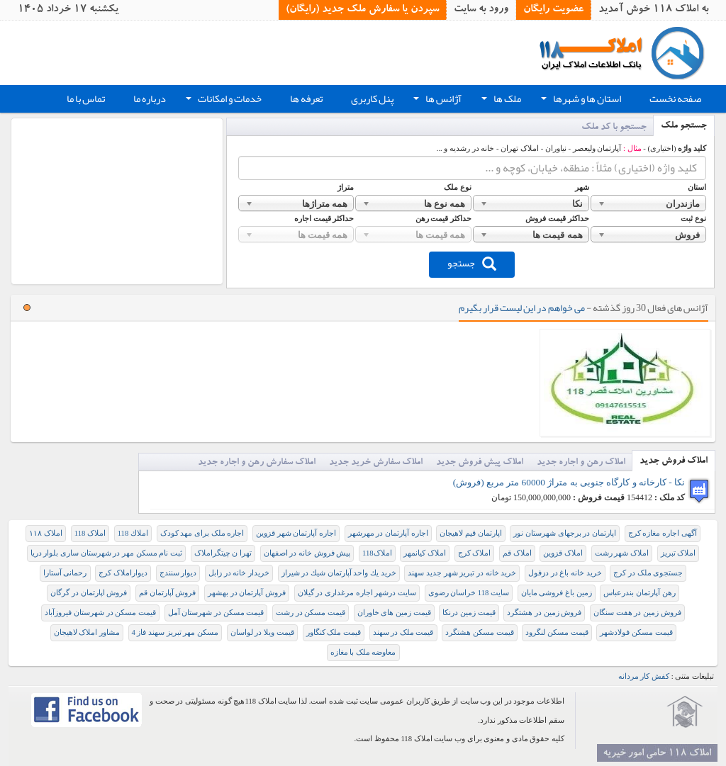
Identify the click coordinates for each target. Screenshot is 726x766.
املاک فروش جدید (674, 461)
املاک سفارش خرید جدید (376, 463)
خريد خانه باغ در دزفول (565, 573)
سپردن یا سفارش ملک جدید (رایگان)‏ (362, 10)
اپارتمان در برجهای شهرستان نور (564, 533)
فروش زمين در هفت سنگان (637, 612)
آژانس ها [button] (436, 101)
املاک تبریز (678, 553)
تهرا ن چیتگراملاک (223, 553)
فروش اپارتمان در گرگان (88, 593)
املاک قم (517, 553)
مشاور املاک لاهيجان (87, 632)
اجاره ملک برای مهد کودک (202, 533)
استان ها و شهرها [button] (579, 101)
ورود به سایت (481, 10)
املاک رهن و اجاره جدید (581, 463)
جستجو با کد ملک (614, 128)
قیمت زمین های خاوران (394, 612)
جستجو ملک (684, 126)
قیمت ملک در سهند (403, 632)
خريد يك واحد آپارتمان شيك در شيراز (338, 573)
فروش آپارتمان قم (167, 593)
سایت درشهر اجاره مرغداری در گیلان (357, 593)
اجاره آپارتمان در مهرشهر (388, 533)
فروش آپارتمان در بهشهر (247, 593)
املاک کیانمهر (424, 553)
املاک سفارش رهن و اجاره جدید (256, 463)
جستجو (471, 263)
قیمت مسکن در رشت (310, 612)
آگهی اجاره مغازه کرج (662, 533)
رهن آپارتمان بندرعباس (639, 593)
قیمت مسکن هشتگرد (479, 632)
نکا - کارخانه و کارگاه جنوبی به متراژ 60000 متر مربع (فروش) (569, 482)
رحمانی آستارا (65, 573)
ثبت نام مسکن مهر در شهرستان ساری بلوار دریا (106, 553)
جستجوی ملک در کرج (648, 573)
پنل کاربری (372, 99)
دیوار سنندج (178, 573)
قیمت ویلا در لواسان (262, 632)
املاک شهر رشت (622, 553)
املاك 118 (133, 533)
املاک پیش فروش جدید (479, 463)
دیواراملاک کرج (123, 573)
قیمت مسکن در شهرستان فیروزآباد (100, 612)
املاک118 (377, 553)
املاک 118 (90, 533)
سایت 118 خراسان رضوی (469, 593)
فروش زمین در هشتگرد (544, 612)
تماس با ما (86, 99)
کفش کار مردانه (643, 676)
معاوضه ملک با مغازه (363, 652)
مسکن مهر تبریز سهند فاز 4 (175, 632)
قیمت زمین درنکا (468, 612)
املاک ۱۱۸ (45, 533)
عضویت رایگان (553, 10)
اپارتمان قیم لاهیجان (470, 533)
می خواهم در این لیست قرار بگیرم (522, 307)
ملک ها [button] (500, 101)
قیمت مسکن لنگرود (556, 632)
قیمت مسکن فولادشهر (636, 632)
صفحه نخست (675, 99)
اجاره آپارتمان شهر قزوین (296, 533)
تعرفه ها (306, 99)
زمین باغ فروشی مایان (556, 593)
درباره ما (149, 99)
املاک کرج (474, 553)
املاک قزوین (563, 553)
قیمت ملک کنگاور (333, 632)
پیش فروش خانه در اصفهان (307, 553)
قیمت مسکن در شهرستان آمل (216, 612)
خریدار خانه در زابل (238, 573)
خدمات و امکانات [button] (222, 101)
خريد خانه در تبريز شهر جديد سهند (462, 573)
